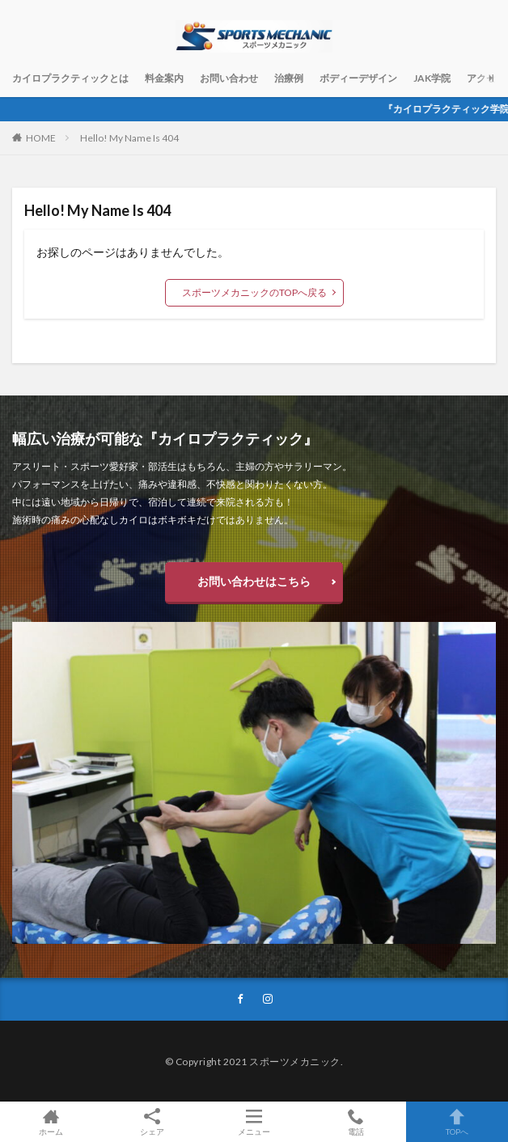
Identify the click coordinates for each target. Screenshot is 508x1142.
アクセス (486, 78)
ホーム (51, 1122)
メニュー (254, 1122)
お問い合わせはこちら (254, 581)
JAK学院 (432, 78)
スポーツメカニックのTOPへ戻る (254, 292)
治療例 (288, 78)
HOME (41, 138)
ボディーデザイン (358, 78)
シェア (153, 1122)
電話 (356, 1122)
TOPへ (457, 1122)
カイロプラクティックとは (70, 78)
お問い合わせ (229, 78)
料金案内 (164, 78)
